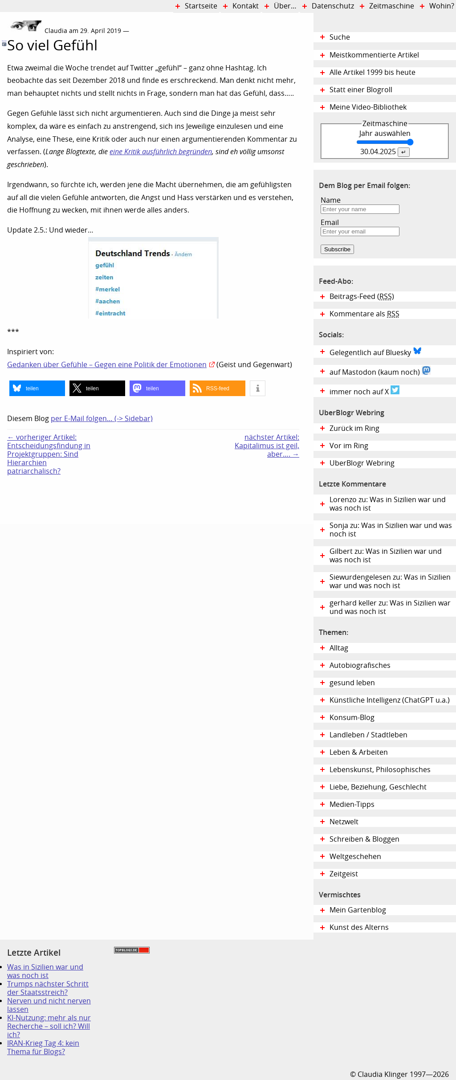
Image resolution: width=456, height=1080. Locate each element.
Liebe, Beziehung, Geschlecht (378, 787)
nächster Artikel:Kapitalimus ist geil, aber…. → (267, 445)
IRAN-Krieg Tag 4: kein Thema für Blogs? (43, 1047)
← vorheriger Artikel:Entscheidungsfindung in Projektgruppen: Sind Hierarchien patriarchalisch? (48, 454)
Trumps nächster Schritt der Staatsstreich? (48, 988)
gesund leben (352, 683)
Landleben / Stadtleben (368, 735)
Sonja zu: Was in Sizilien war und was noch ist (391, 529)
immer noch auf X (364, 390)
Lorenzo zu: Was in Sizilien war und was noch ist (388, 503)
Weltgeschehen (355, 856)
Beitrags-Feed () (362, 296)
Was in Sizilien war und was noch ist (45, 971)
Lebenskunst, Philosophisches (380, 769)
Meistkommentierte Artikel (374, 55)
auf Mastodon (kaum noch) (380, 371)
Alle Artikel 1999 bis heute (372, 72)
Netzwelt (344, 822)
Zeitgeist (344, 874)
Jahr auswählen (385, 133)
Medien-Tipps (352, 804)
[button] (37, 388)
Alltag (339, 648)
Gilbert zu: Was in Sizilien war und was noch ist (386, 555)
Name (331, 200)
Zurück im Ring (354, 428)
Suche (340, 37)
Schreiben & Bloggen (364, 839)
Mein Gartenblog (358, 910)
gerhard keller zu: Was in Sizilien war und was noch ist (390, 607)
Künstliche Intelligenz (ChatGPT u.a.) (390, 700)
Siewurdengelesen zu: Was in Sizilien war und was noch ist (390, 581)
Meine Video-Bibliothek (368, 107)
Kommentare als (364, 314)
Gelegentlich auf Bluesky (376, 351)
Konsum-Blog (352, 717)
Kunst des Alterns (359, 927)
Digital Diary (3, 153)
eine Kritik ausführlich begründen (161, 151)
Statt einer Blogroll (361, 90)
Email (330, 222)
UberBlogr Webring (362, 463)
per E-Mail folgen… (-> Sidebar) (102, 418)
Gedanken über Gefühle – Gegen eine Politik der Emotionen (107, 364)
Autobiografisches (360, 665)
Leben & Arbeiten (359, 752)
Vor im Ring (349, 446)
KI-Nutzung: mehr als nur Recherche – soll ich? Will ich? (49, 1026)
